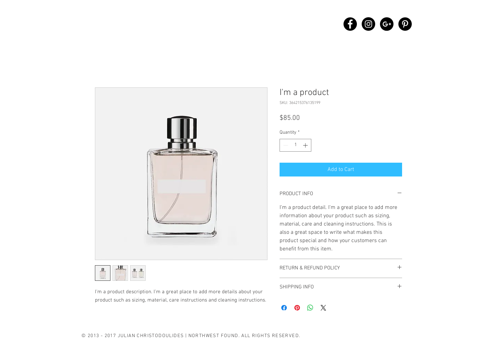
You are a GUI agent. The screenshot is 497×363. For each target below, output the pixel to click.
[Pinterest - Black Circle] (405, 24)
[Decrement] (285, 145)
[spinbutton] (295, 145)
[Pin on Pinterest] (297, 308)
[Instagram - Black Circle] (368, 24)
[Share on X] (323, 308)
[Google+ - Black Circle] (386, 24)
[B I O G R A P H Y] (106, 345)
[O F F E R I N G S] (123, 356)
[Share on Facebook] (284, 308)
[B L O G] (158, 345)
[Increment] (306, 145)
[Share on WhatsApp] (310, 308)
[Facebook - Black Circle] (350, 24)
